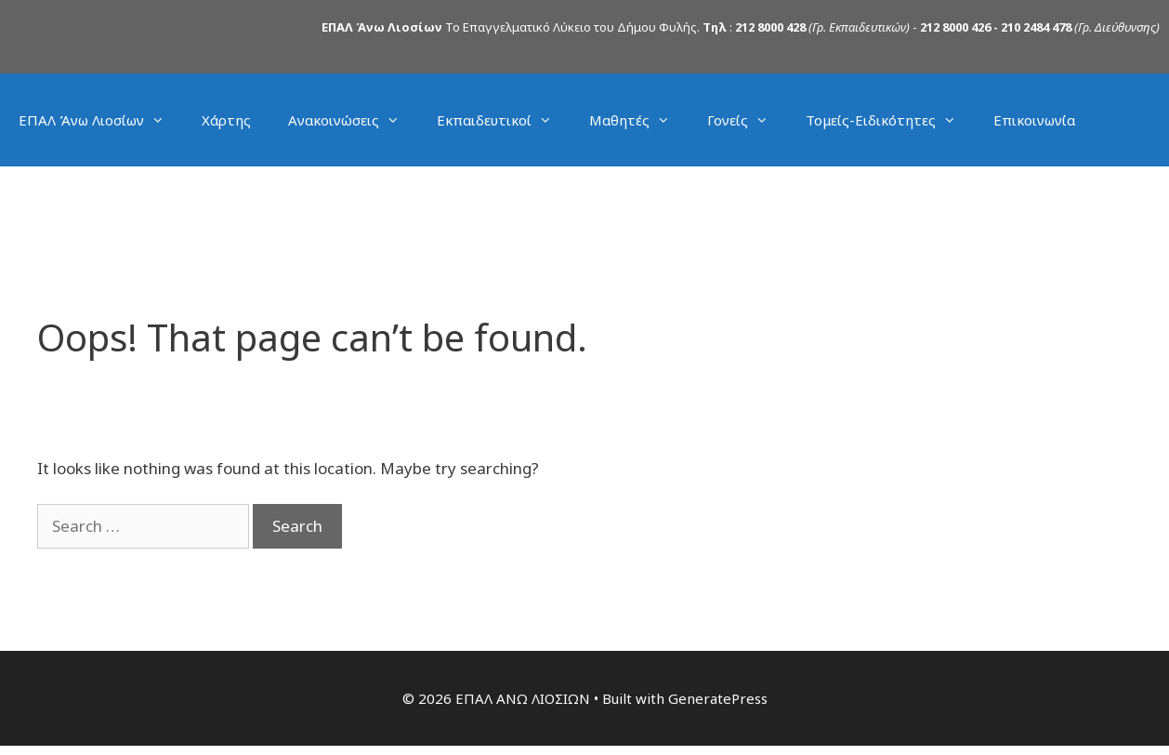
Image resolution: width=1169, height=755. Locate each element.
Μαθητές (639, 120)
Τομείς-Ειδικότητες (890, 120)
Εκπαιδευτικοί (504, 120)
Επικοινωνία (1034, 120)
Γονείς (747, 120)
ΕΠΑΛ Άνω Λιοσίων (101, 120)
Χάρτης (226, 120)
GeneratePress (718, 698)
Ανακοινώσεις (353, 120)
